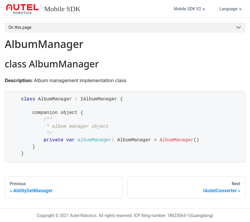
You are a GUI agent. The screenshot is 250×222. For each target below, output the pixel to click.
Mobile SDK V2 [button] (187, 8)
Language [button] (228, 8)
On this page (20, 27)
